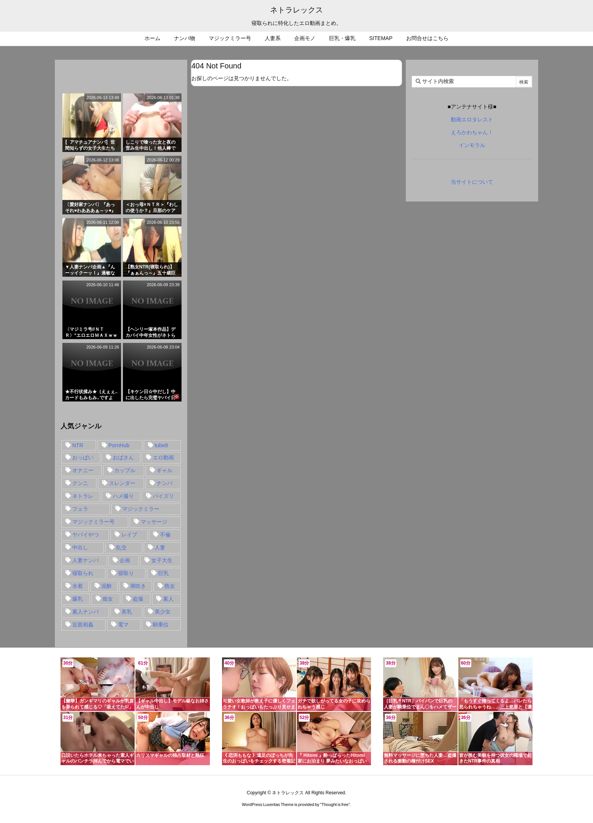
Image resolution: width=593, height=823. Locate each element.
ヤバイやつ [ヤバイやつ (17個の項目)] (85, 535)
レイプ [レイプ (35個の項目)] (129, 535)
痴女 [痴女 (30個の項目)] (107, 599)
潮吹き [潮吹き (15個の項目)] (138, 586)
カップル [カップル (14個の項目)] (124, 470)
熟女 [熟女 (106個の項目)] (170, 586)
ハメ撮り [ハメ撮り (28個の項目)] (123, 496)
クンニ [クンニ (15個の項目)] (80, 483)
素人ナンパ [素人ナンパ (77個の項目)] (85, 612)
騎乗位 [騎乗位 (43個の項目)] (161, 625)
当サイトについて (472, 182)
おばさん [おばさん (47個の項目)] (123, 457)
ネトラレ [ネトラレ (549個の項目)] (82, 496)
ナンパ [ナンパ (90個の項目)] (164, 483)
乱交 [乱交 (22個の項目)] (121, 547)
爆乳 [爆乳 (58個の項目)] (77, 599)
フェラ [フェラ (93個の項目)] (80, 509)
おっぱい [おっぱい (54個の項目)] (82, 457)
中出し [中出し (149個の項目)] (80, 547)
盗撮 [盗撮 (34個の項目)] (138, 599)
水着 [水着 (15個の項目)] (77, 586)
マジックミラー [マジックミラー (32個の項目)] (140, 509)
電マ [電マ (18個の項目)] (123, 625)
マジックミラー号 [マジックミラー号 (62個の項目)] (93, 522)
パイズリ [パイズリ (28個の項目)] (163, 496)
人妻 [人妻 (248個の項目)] (160, 547)
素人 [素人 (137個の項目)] (168, 599)
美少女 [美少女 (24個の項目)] (163, 612)
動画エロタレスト (472, 119)
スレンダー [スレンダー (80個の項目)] (122, 483)
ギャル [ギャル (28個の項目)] (164, 470)
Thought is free (334, 804)
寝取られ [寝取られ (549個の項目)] (82, 573)
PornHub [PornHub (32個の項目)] (119, 445)
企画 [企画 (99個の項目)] (125, 560)
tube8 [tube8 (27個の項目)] (161, 445)
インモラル (472, 145)
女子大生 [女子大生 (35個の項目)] (161, 560)
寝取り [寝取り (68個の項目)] (126, 573)
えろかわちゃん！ (472, 132)
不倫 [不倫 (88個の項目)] (165, 535)
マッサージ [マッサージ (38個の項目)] (154, 522)
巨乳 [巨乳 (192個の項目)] (163, 573)
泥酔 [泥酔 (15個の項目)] (106, 586)
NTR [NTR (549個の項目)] (77, 445)
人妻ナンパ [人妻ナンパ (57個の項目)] (85, 560)
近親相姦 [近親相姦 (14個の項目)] (82, 625)
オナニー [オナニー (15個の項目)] (82, 470)
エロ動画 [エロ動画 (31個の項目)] (163, 457)
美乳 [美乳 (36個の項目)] (126, 612)
